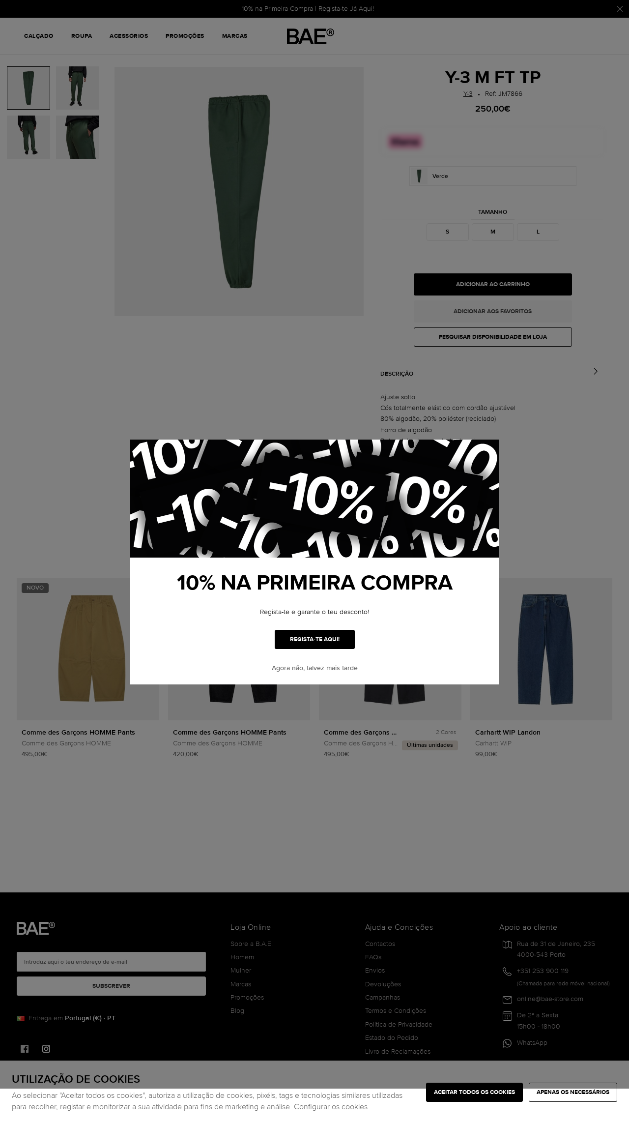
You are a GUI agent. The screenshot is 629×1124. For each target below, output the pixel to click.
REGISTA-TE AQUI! (315, 639)
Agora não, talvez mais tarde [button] (315, 668)
